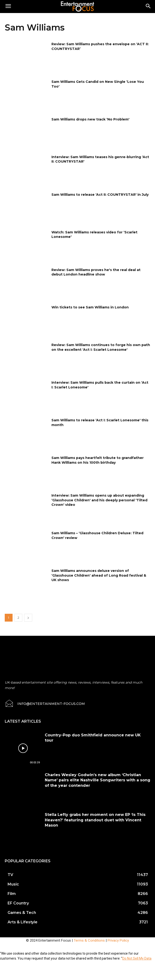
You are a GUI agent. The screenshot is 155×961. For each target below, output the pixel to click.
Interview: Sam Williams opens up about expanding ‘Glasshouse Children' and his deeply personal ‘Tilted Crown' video (99, 500)
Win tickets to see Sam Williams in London (90, 307)
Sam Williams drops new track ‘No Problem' (90, 119)
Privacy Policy (118, 940)
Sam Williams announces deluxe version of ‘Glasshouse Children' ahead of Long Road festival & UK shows (98, 575)
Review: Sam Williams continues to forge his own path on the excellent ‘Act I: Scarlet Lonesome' (100, 347)
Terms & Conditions (89, 940)
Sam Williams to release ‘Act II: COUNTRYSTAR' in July (100, 194)
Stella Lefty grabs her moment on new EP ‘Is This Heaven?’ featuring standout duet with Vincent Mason (95, 820)
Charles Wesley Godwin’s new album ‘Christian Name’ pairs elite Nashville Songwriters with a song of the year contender (97, 780)
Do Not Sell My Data (136, 958)
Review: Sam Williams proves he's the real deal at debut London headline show (96, 272)
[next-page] (28, 618)
